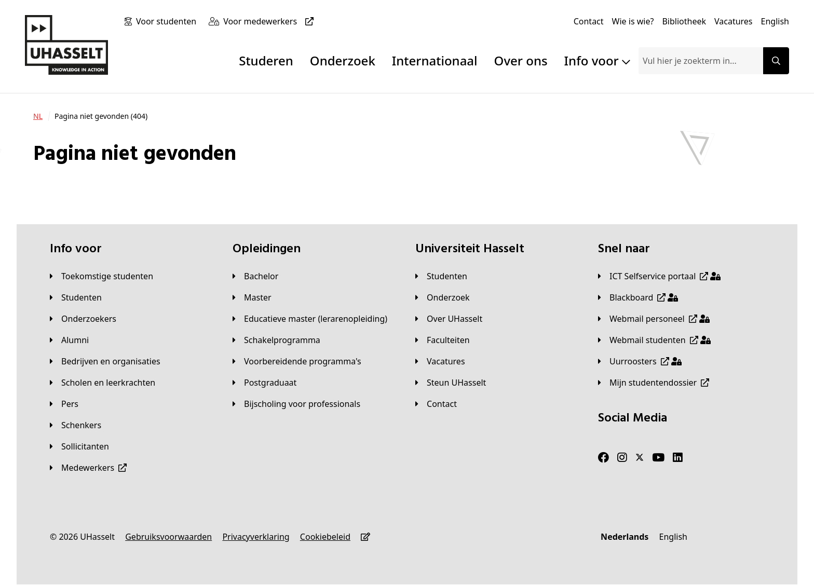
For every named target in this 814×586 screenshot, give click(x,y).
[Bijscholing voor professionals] (296, 404)
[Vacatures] (733, 21)
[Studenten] (76, 297)
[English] (775, 21)
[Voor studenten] (168, 21)
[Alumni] (69, 340)
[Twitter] (639, 458)
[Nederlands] (624, 536)
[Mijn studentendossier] (653, 382)
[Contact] (589, 21)
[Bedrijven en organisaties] (105, 361)
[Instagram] (622, 458)
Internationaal (435, 60)
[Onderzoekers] (83, 318)
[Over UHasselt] (448, 318)
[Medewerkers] (88, 467)
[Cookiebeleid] (325, 536)
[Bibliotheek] (684, 21)
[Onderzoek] (442, 297)
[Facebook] (603, 458)
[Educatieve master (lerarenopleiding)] (310, 318)
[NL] (38, 116)
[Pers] (64, 404)
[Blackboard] (638, 297)
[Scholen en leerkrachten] (102, 382)
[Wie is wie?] (633, 21)
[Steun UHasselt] (450, 382)
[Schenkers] (75, 425)
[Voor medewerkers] (270, 21)
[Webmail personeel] (654, 318)
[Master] (252, 297)
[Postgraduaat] (264, 382)
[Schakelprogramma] (276, 340)
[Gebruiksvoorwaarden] (168, 536)
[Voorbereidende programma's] (297, 361)
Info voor (597, 60)
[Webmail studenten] (654, 340)
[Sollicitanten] (79, 446)
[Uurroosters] (640, 361)
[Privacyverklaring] (255, 536)
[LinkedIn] (678, 458)
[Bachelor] (255, 276)
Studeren (266, 60)
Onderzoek (342, 60)
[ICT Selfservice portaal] (659, 276)
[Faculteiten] (442, 340)
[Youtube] (658, 458)
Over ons (521, 60)
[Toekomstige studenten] (101, 276)
